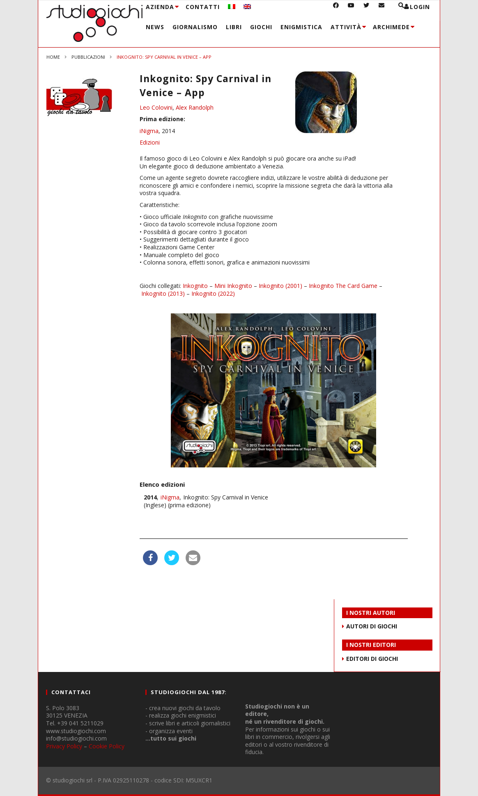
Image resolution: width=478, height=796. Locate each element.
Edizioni (150, 142)
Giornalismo (195, 27)
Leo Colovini (156, 107)
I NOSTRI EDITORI (371, 645)
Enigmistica (301, 27)
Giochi (261, 27)
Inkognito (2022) (213, 293)
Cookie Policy (106, 746)
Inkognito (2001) (280, 286)
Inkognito (195, 286)
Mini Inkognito (233, 286)
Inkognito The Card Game (343, 286)
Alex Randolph (195, 107)
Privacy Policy (64, 746)
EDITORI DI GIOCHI (372, 659)
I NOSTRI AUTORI (370, 613)
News (155, 27)
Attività (346, 27)
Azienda (160, 7)
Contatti (203, 7)
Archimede (391, 27)
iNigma (149, 131)
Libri (234, 27)
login (420, 7)
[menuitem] (231, 6)
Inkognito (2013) (163, 293)
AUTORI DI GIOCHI (371, 626)
